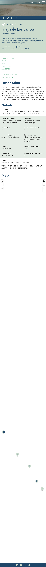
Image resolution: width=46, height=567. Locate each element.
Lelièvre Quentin (15, 47)
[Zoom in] (44, 188)
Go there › (8, 77)
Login (32, 2)
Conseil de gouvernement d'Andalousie (15, 162)
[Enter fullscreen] (44, 184)
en (37, 2)
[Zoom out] (44, 191)
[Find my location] (2, 181)
